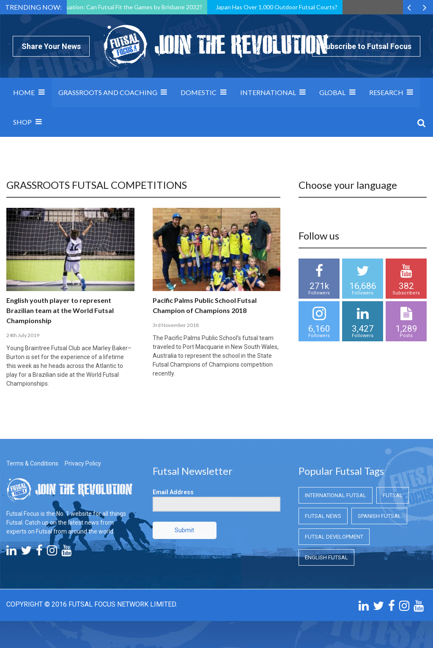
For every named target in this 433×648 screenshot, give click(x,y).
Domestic (198, 92)
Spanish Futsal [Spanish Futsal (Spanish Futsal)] (379, 516)
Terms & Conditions (32, 463)
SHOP (22, 122)
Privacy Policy (83, 463)
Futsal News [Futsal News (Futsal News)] (323, 516)
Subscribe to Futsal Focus (366, 46)
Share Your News (51, 46)
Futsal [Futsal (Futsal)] (393, 495)
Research (386, 92)
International (268, 92)
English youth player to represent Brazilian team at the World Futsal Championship (60, 310)
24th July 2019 (22, 335)
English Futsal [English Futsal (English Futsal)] (326, 557)
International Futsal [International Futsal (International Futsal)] (335, 495)
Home (24, 92)
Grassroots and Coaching (107, 92)
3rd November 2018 (176, 325)
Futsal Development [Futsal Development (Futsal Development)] (334, 537)
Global (332, 92)
